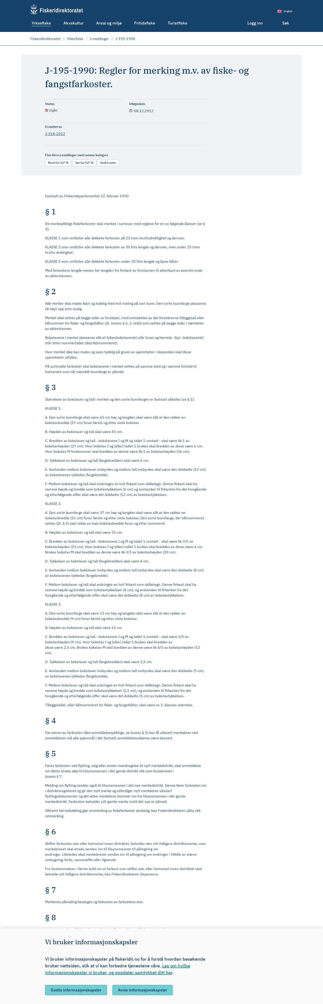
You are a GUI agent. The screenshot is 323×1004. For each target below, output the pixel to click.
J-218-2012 (55, 133)
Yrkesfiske (41, 23)
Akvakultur (73, 23)
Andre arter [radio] (108, 163)
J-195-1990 (125, 38)
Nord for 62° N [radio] (58, 163)
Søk (285, 23)
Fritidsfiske (144, 23)
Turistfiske (177, 23)
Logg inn (255, 23)
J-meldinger (99, 38)
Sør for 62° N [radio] (84, 163)
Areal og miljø (109, 23)
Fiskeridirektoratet (45, 38)
